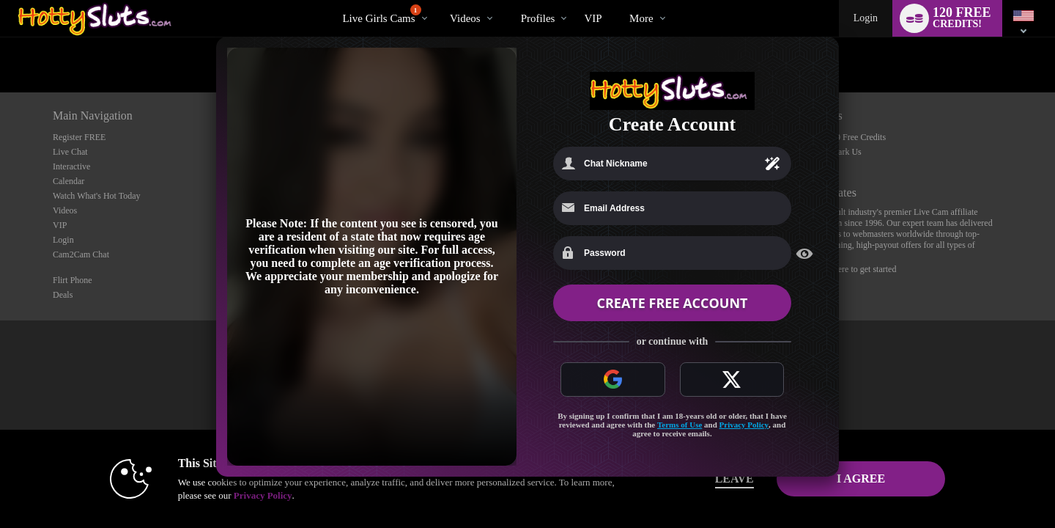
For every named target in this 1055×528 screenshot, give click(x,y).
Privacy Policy (744, 424)
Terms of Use (679, 424)
